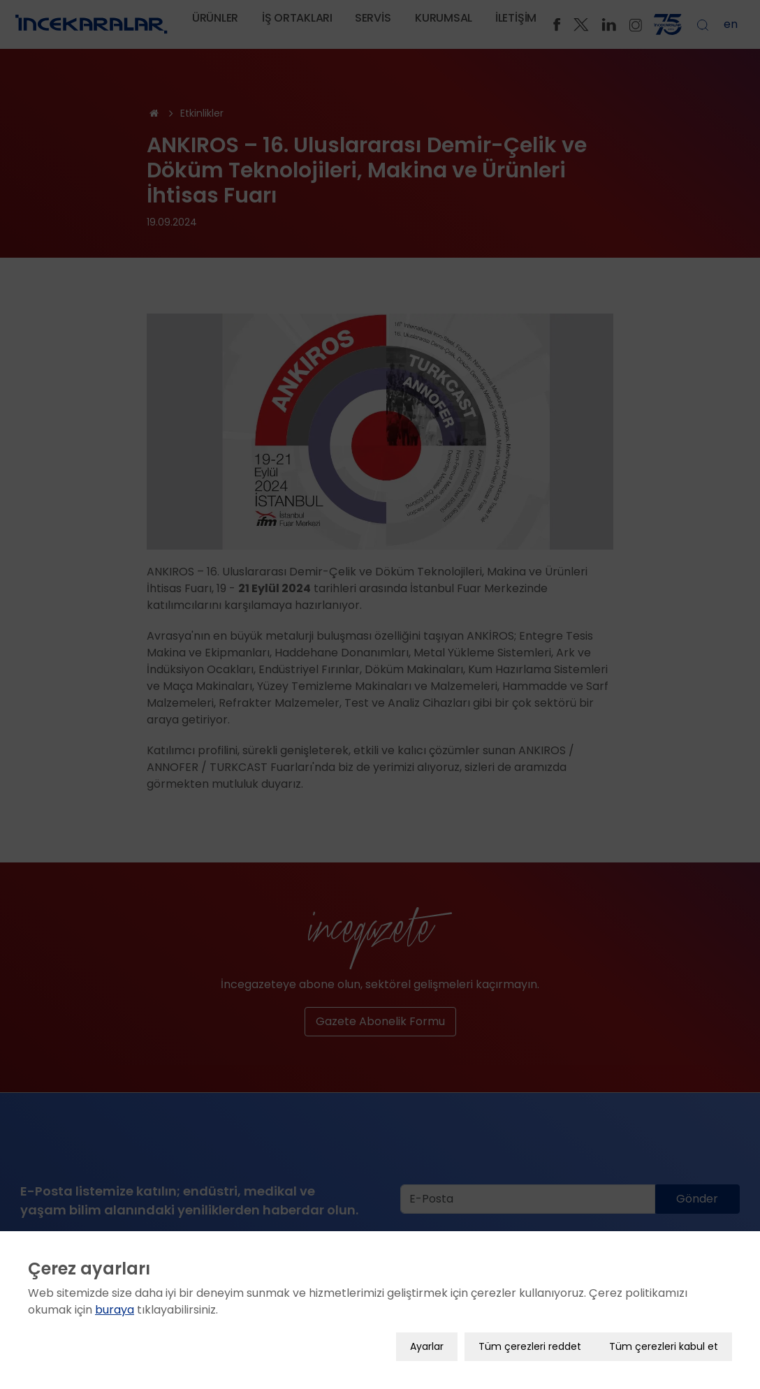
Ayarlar (427, 1332)
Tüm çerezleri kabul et (663, 1332)
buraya (114, 1295)
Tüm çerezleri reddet (529, 1332)
